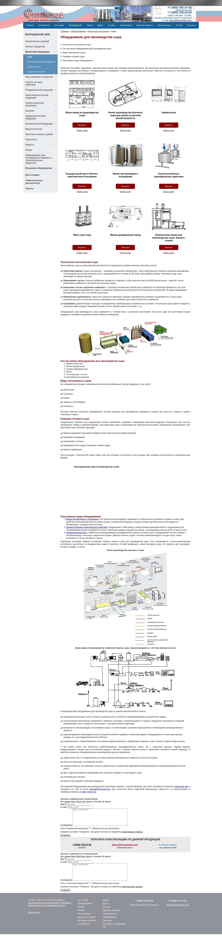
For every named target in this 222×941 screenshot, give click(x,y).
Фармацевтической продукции (35, 117)
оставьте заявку (168, 848)
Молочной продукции (37, 52)
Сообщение (66, 828)
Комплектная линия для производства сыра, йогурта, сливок (168, 238)
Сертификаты (109, 924)
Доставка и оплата (87, 927)
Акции (106, 910)
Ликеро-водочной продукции (34, 104)
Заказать (82, 125)
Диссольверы (32, 175)
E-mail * (64, 807)
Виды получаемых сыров (74, 52)
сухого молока (33, 67)
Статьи (179, 25)
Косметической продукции (39, 124)
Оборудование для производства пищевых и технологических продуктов (38, 159)
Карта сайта (34, 919)
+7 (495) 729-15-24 (179, 12)
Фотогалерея (126, 25)
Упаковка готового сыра (73, 56)
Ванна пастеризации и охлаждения (82, 519)
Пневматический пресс (76, 532)
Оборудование (75, 25)
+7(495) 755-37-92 (81, 848)
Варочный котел (33, 129)
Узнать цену (82, 130)
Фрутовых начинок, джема (39, 134)
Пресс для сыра (82, 235)
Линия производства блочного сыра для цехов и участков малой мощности (125, 115)
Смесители (31, 139)
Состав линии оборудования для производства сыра (87, 48)
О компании (44, 25)
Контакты (191, 25)
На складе (59, 25)
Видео (100, 25)
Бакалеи (29, 110)
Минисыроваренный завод (125, 235)
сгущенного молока (36, 72)
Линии (90, 25)
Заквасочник (169, 112)
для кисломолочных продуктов (41, 62)
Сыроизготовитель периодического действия (86, 527)
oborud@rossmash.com (180, 20)
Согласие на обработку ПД (114, 931)
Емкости (29, 144)
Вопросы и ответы (87, 924)
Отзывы (111, 25)
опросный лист (181, 786)
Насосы (29, 188)
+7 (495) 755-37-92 (179, 7)
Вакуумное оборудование (38, 168)
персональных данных (132, 835)
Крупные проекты (145, 25)
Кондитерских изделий (37, 41)
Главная (30, 25)
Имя (62, 804)
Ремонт (81, 917)
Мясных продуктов (35, 46)
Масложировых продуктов (39, 77)
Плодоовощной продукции (39, 90)
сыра (29, 57)
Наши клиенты (164, 25)
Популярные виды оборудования (78, 60)
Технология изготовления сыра (77, 44)
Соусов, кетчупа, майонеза (34, 83)
